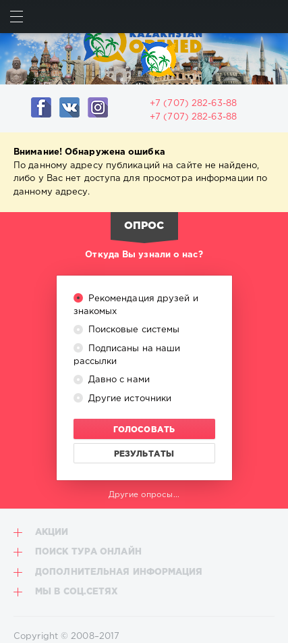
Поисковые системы (133, 330)
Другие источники (129, 399)
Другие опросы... (144, 494)
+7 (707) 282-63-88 (193, 103)
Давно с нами (118, 380)
